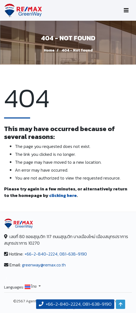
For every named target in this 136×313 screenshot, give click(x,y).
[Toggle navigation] (126, 10)
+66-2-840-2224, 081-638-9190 (55, 254)
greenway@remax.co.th (44, 265)
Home (49, 50)
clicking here (63, 195)
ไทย (31, 286)
